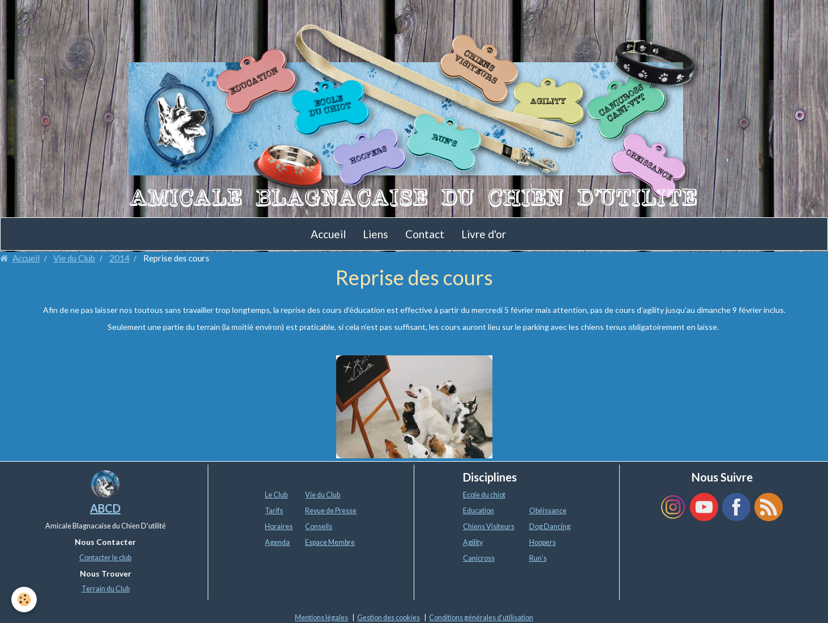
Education (478, 510)
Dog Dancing (549, 526)
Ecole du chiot (484, 495)
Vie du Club (74, 258)
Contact (424, 233)
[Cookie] (24, 599)
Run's (538, 558)
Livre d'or (483, 233)
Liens (375, 233)
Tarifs (274, 510)
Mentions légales (321, 617)
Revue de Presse (331, 510)
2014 (119, 258)
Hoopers (542, 542)
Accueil (328, 233)
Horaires (279, 526)
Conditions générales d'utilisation (481, 617)
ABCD (105, 508)
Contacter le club (105, 557)
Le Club (276, 495)
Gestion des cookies (388, 617)
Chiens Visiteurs (488, 526)
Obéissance (548, 510)
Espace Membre (330, 542)
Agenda (277, 542)
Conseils (318, 526)
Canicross (479, 558)
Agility (473, 542)
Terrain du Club (105, 589)
